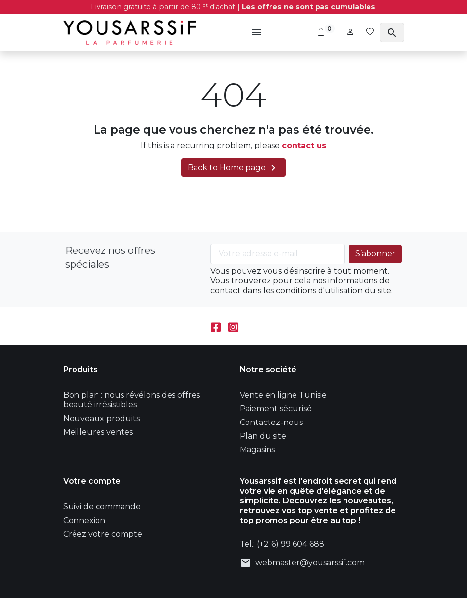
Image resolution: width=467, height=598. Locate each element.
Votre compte (92, 481)
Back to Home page (233, 168)
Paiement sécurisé (276, 408)
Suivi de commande (102, 506)
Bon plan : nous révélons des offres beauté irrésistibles (131, 399)
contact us (304, 145)
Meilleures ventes (98, 432)
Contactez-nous (271, 422)
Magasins (257, 449)
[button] (257, 32)
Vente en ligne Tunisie (283, 394)
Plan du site (263, 436)
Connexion (84, 520)
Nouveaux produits (101, 418)
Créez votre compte (102, 534)
